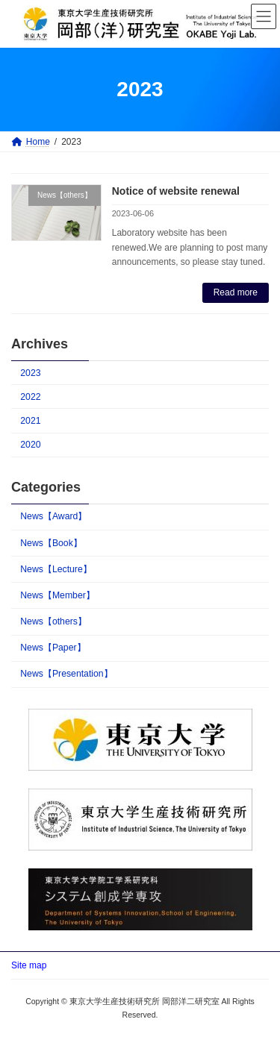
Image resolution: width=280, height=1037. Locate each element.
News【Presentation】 (66, 673)
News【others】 (53, 621)
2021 (30, 421)
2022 (30, 397)
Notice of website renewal (176, 191)
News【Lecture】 (56, 569)
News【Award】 (53, 516)
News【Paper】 (52, 647)
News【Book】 (51, 543)
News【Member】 (57, 595)
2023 (30, 373)
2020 (30, 444)
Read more (236, 292)
